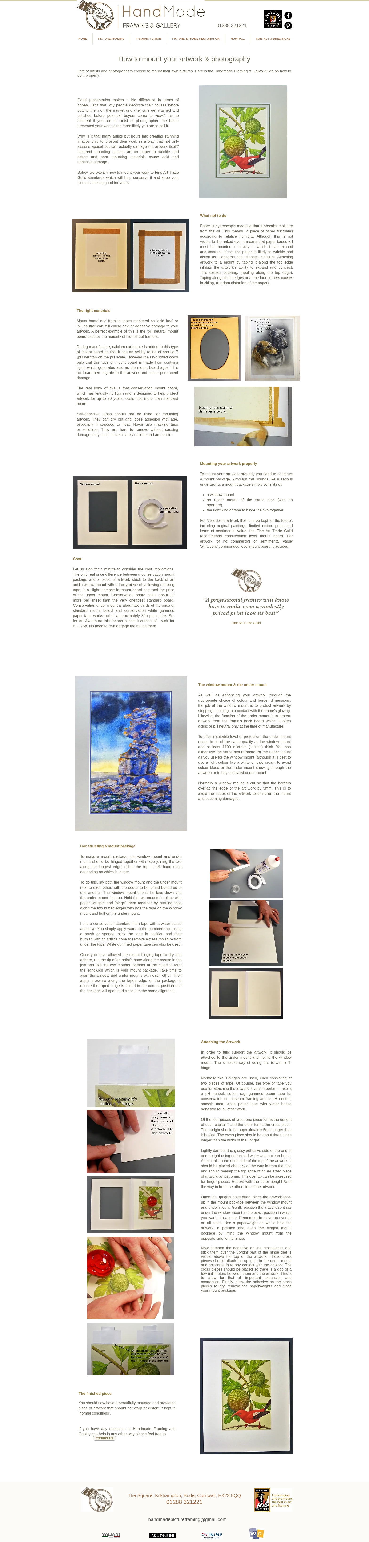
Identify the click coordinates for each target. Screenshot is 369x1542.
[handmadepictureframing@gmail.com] (187, 1519)
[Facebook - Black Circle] (288, 15)
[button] (237, 39)
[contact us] (104, 1438)
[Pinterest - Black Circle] (288, 25)
